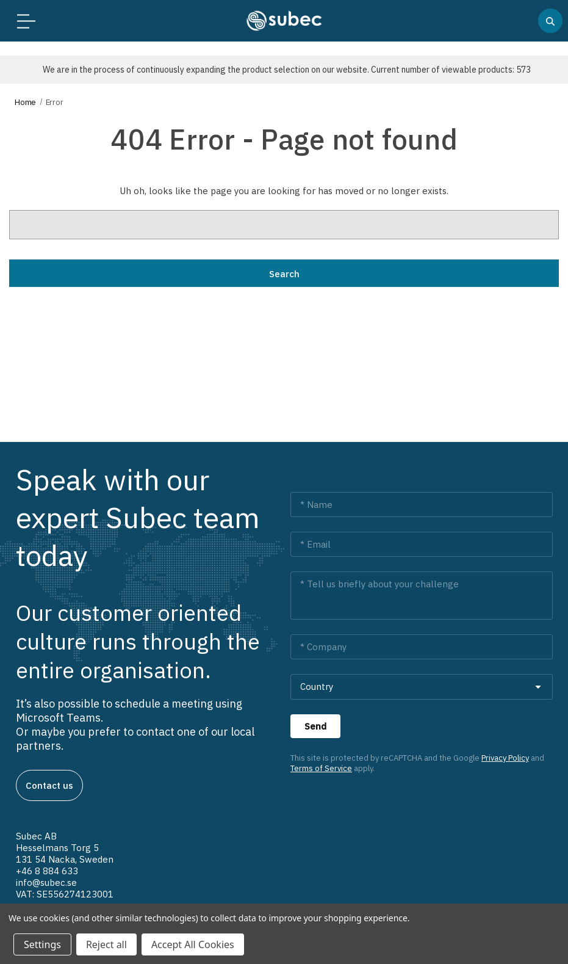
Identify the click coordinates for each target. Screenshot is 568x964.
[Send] (315, 726)
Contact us (49, 785)
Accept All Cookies (192, 944)
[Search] (550, 21)
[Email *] (421, 544)
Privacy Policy (505, 758)
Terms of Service (321, 768)
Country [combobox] (316, 686)
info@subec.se (46, 882)
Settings (42, 944)
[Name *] (421, 504)
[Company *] (421, 647)
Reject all (106, 944)
